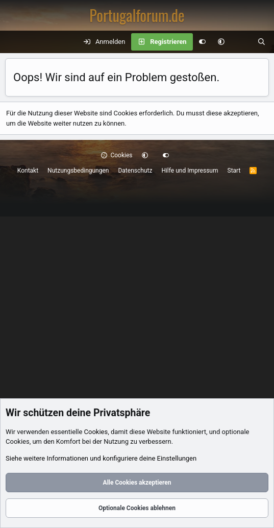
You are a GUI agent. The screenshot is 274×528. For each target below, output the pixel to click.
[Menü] (13, 42)
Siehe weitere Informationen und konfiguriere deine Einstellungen (101, 458)
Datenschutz (135, 170)
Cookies (117, 155)
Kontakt (27, 170)
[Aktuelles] (241, 42)
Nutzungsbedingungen (78, 170)
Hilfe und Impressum (189, 170)
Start (234, 170)
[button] (221, 42)
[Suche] (261, 42)
